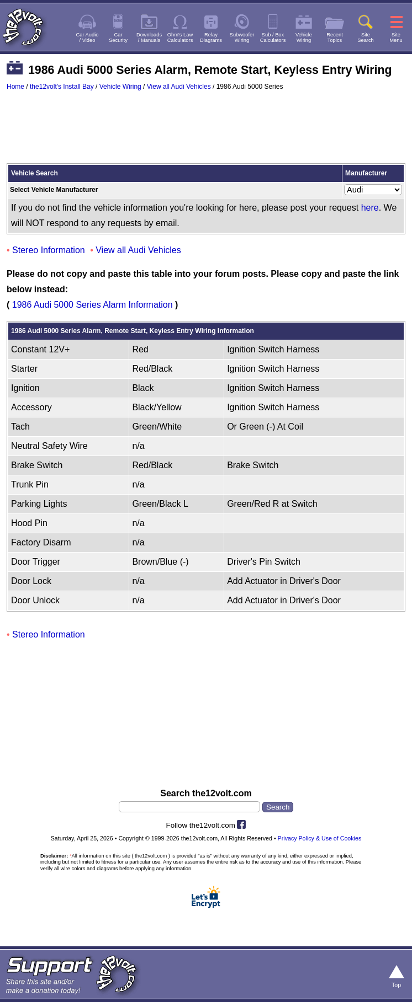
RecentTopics (334, 37)
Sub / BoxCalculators (273, 37)
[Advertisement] (206, 132)
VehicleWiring (303, 37)
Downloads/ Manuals (149, 37)
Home (15, 86)
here (370, 207)
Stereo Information (48, 250)
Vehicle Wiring (120, 86)
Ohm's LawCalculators (180, 37)
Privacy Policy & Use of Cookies (320, 838)
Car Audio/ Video (87, 37)
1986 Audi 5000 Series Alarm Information (92, 304)
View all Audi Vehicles (179, 86)
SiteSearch (365, 37)
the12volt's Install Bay (62, 86)
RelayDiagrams (211, 37)
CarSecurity (118, 37)
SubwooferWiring (242, 37)
